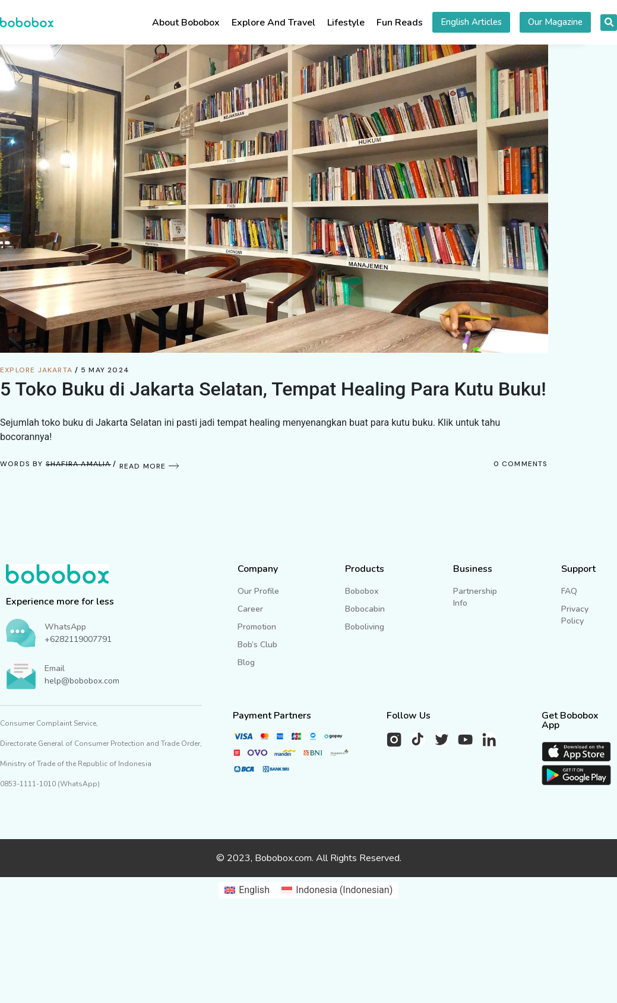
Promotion (257, 626)
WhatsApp (65, 626)
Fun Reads (399, 23)
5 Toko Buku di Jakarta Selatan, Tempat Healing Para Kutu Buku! (273, 389)
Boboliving (364, 626)
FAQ (569, 591)
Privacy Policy (574, 615)
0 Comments (520, 464)
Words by (55, 464)
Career (250, 609)
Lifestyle (346, 23)
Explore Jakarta (36, 370)
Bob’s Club (257, 644)
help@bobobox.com (82, 680)
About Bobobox (186, 23)
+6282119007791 (78, 639)
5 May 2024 (105, 370)
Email (55, 668)
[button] (608, 22)
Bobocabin (365, 609)
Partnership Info (475, 597)
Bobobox (361, 591)
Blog (246, 662)
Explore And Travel (273, 23)
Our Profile (258, 591)
